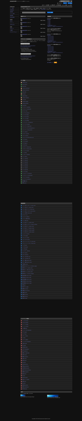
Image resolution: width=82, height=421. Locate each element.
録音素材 (11, 11)
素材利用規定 (12, 17)
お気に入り (12, 28)
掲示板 (11, 20)
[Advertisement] (46, 71)
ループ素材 (12, 8)
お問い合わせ (12, 24)
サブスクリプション (13, 31)
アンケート (12, 22)
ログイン (65, 3)
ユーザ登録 (70, 3)
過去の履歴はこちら (50, 62)
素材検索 (11, 15)
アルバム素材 (12, 13)
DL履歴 (11, 30)
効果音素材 (12, 10)
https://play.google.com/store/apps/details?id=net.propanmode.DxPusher (27, 46)
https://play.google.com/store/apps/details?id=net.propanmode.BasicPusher (27, 56)
